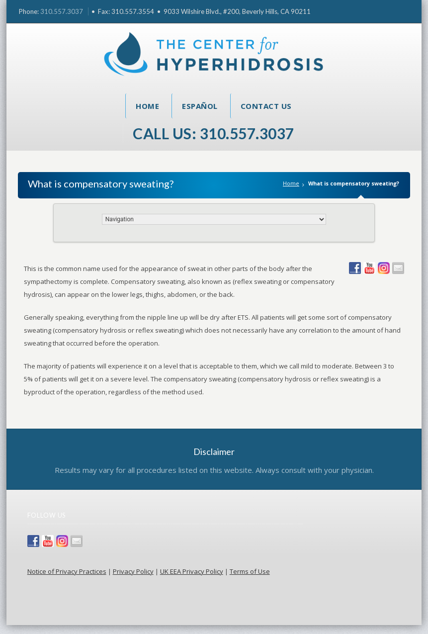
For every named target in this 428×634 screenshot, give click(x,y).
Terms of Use (250, 571)
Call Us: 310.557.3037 (213, 133)
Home (147, 106)
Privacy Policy (133, 571)
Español (200, 106)
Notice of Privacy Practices (66, 571)
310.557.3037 (61, 11)
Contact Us (266, 106)
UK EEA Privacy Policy (191, 571)
